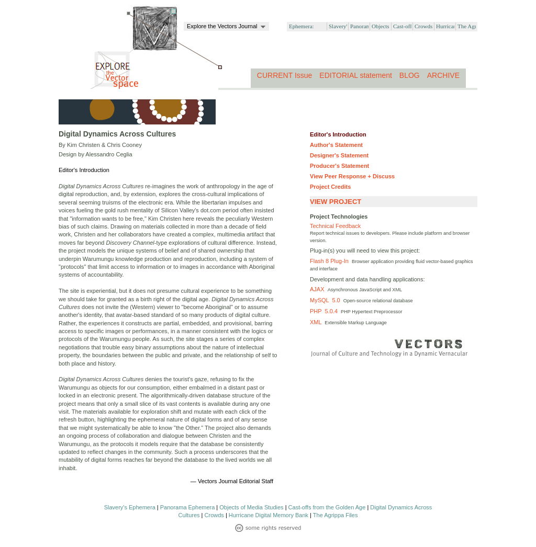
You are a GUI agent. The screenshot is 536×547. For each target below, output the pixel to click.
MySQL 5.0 (326, 300)
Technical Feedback (335, 226)
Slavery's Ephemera (129, 507)
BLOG (409, 75)
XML (317, 322)
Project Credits (330, 187)
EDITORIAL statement (355, 75)
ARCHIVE (443, 75)
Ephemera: (301, 26)
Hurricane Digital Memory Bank (268, 515)
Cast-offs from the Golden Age (327, 507)
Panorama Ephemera (187, 507)
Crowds (214, 515)
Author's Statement (336, 145)
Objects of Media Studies (251, 507)
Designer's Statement (339, 155)
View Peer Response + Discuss (352, 176)
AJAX (319, 289)
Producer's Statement (339, 166)
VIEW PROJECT (335, 202)
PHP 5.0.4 (325, 311)
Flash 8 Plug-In (331, 261)
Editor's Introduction (338, 134)
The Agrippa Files (335, 515)
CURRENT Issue (284, 75)
